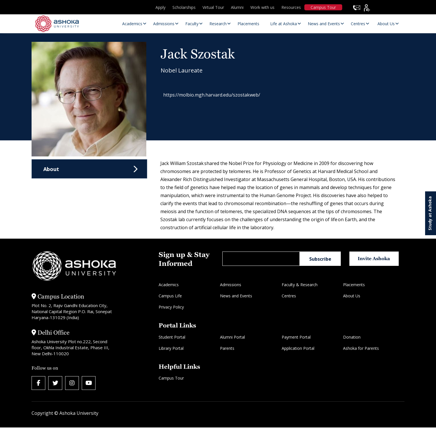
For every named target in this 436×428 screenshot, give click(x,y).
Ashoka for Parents (361, 348)
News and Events (236, 296)
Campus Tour (323, 7)
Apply (160, 7)
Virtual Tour (213, 7)
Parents (227, 348)
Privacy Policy (171, 307)
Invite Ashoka (375, 258)
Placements (354, 284)
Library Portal (171, 348)
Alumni (237, 7)
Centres (289, 296)
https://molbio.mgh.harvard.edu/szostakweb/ (215, 96)
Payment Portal (296, 337)
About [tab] (51, 169)
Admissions (230, 284)
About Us (351, 296)
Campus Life (170, 296)
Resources (291, 7)
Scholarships (184, 7)
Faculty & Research (300, 284)
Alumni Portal (232, 337)
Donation (352, 337)
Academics (169, 284)
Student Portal (172, 337)
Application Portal (298, 348)
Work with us (262, 7)
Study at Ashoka (430, 213)
